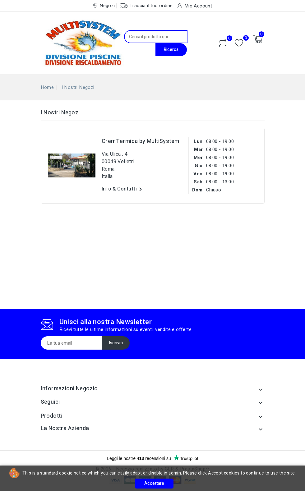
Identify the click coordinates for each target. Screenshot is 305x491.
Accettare (154, 483)
